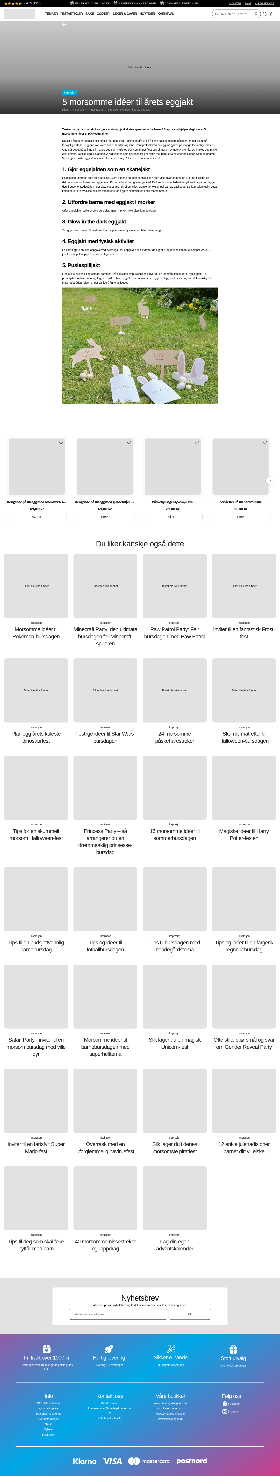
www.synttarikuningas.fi (170, 1413)
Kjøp (104, 517)
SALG (248, 3)
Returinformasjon (48, 1418)
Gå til (37, 517)
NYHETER (235, 3)
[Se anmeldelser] (22, 3)
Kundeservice (109, 1403)
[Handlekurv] (272, 14)
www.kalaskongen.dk (170, 1418)
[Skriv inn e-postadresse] (118, 1314)
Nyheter (48, 1429)
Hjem (65, 109)
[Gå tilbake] (64, 24)
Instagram (234, 1411)
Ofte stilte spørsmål (48, 1403)
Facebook (234, 1403)
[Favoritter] (265, 14)
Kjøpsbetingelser (48, 1408)
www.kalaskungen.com (170, 1408)
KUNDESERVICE (264, 3)
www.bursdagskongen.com (170, 1403)
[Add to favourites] (61, 442)
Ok (190, 1314)
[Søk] (231, 14)
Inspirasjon (69, 92)
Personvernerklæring (48, 1413)
